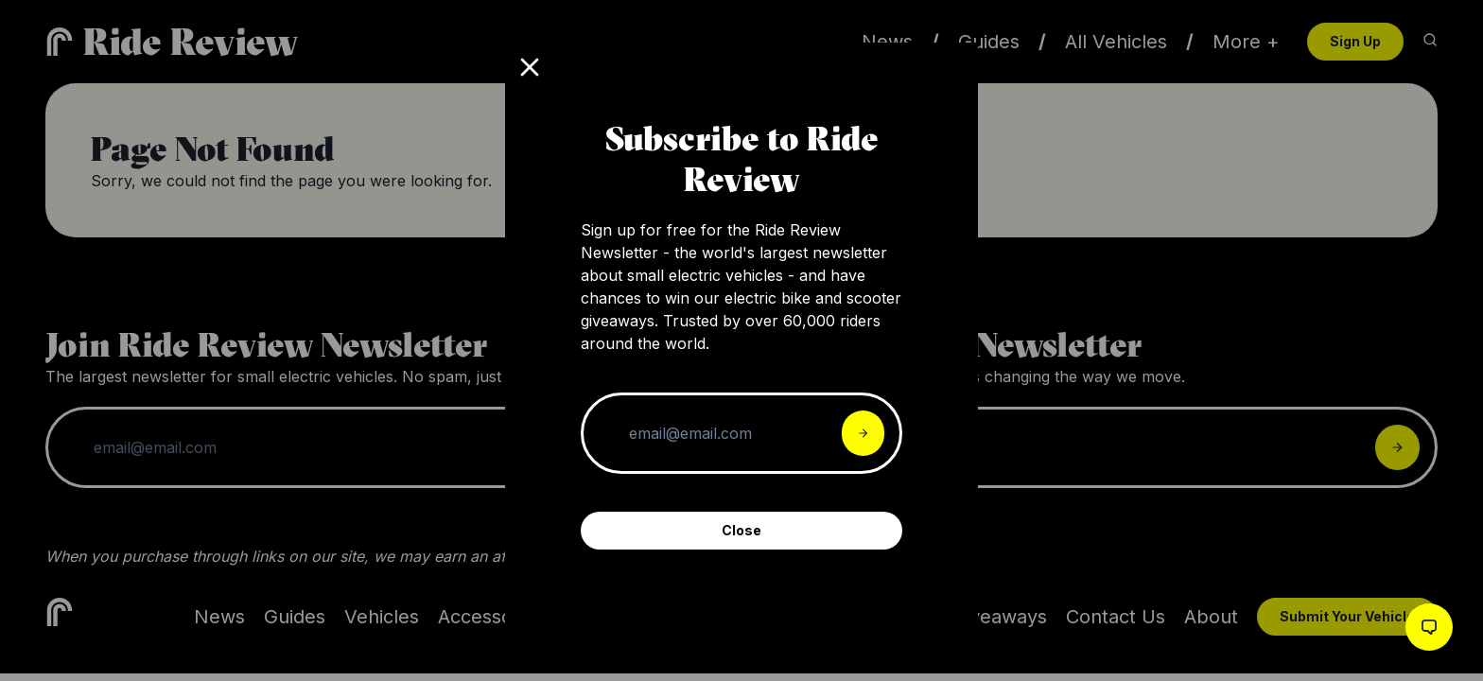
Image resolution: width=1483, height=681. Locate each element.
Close (741, 530)
